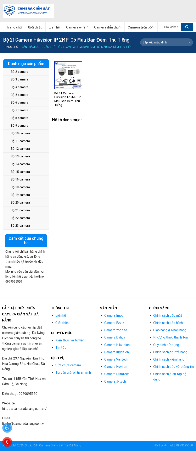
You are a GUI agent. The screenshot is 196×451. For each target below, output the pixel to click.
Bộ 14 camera (20, 164)
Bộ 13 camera (20, 156)
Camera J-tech (115, 381)
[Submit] (187, 27)
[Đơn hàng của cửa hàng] (166, 42)
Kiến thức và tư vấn (69, 340)
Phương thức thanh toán (171, 337)
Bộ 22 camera (20, 218)
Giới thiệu (35, 27)
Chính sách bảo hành (168, 323)
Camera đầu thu (107, 27)
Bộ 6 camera (19, 102)
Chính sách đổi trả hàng (170, 352)
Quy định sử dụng (166, 345)
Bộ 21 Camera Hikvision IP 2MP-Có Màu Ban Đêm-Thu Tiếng (67, 99)
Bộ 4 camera (19, 87)
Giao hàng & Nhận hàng (169, 330)
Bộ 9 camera (19, 125)
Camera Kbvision (116, 352)
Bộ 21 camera (20, 210)
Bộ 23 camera (20, 225)
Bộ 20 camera (20, 202)
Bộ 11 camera (20, 141)
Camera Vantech (116, 359)
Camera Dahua (114, 337)
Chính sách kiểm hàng (168, 359)
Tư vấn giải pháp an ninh (73, 372)
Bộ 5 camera (19, 95)
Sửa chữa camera (68, 365)
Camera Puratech (116, 374)
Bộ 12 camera (20, 149)
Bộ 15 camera (20, 172)
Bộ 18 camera (20, 187)
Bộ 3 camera (19, 79)
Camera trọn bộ (141, 27)
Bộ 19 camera (20, 195)
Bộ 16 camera (20, 179)
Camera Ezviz (114, 323)
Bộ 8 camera (19, 118)
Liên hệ (54, 27)
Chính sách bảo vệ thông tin (173, 367)
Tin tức (60, 348)
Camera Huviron (115, 367)
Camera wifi (77, 27)
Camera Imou (113, 316)
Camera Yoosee (115, 330)
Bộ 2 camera (19, 72)
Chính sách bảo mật (167, 316)
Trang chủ (14, 27)
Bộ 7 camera (19, 110)
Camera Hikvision (117, 345)
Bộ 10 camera (20, 133)
